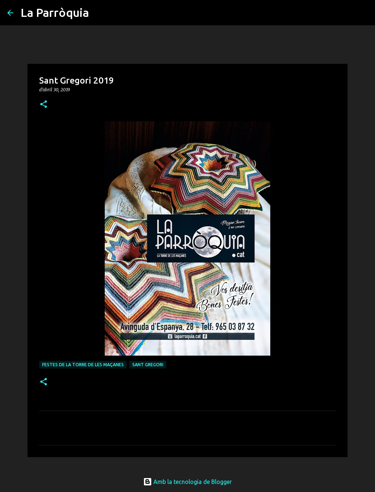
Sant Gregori (147, 364)
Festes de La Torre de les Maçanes (83, 364)
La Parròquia (55, 12)
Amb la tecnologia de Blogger (187, 481)
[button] (43, 105)
